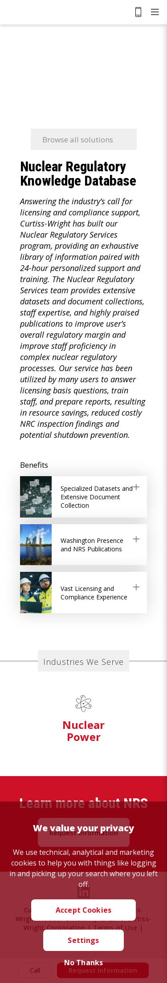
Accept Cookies (83, 910)
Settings (83, 940)
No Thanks (83, 962)
